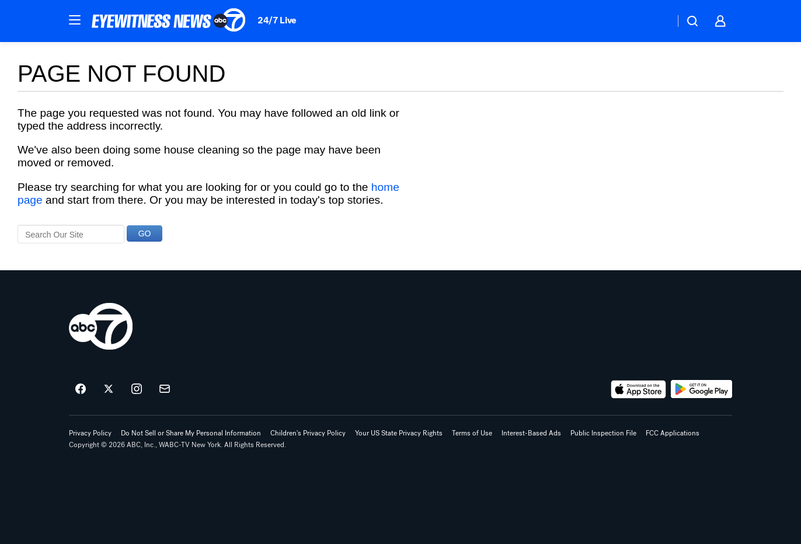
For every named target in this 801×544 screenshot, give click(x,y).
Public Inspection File (603, 433)
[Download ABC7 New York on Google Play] (701, 389)
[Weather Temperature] (656, 21)
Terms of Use (472, 433)
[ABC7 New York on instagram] (136, 389)
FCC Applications (672, 433)
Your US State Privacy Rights (399, 433)
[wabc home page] (101, 326)
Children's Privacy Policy (308, 433)
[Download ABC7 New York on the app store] (639, 389)
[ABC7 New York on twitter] (108, 389)
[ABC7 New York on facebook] (80, 389)
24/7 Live (277, 20)
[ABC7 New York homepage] (169, 21)
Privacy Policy (90, 433)
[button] (74, 20)
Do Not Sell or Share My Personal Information (191, 433)
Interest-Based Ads (531, 433)
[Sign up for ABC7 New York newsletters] (164, 389)
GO (144, 233)
